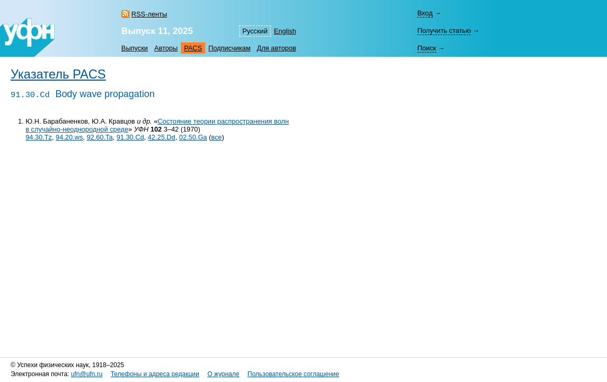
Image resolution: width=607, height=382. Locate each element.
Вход (425, 13)
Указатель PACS (58, 74)
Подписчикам (229, 48)
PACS (193, 48)
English (285, 31)
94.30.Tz (38, 137)
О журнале (223, 374)
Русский (254, 31)
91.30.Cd (130, 137)
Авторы (166, 48)
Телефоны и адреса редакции (155, 374)
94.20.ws (69, 137)
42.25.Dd (161, 137)
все (216, 137)
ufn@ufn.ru (87, 374)
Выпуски (134, 48)
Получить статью (444, 30)
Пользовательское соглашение (293, 374)
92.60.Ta (99, 137)
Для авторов (276, 48)
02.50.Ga (193, 137)
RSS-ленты (149, 14)
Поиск (426, 48)
